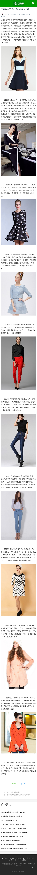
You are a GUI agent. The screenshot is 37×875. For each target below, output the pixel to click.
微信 (14, 783)
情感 (32, 858)
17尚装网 (21, 871)
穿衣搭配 (12, 858)
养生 (18, 860)
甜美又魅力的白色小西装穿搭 (10, 840)
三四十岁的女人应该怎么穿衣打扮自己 (13, 824)
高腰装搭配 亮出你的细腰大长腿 (11, 816)
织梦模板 (18, 865)
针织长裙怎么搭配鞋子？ (14, 792)
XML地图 (32, 864)
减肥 (10, 860)
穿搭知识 (13, 14)
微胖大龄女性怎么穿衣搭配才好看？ (13, 836)
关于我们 (24, 860)
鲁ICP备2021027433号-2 (21, 864)
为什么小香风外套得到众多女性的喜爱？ (14, 828)
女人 (24, 858)
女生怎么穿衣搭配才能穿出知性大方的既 (14, 848)
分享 (23, 783)
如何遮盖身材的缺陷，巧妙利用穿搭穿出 (14, 844)
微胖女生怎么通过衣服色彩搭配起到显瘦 (14, 832)
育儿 (28, 858)
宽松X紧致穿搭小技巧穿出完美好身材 (18, 795)
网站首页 (5, 858)
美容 (14, 860)
